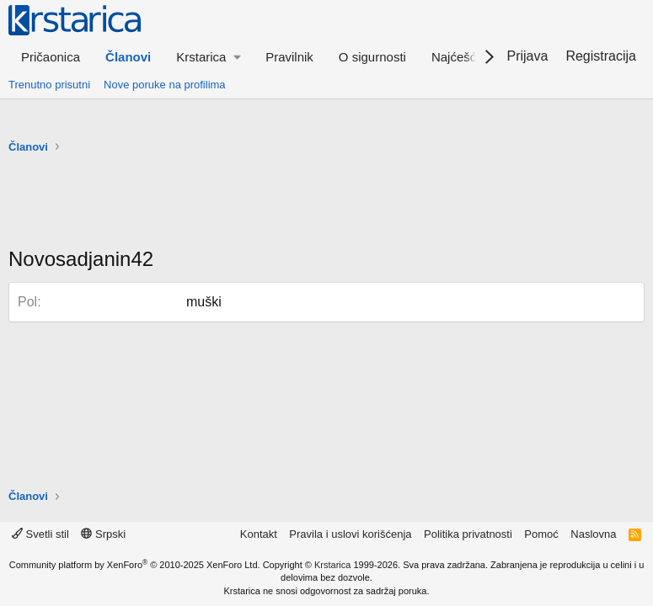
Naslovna (593, 534)
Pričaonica (50, 57)
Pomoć (541, 534)
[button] (208, 56)
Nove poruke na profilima (165, 84)
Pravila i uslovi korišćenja (350, 534)
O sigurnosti (372, 57)
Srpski (103, 534)
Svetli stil (40, 534)
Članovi (128, 57)
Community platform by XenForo (134, 565)
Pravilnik (289, 57)
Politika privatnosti (468, 534)
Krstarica (332, 565)
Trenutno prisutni (49, 84)
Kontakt (258, 534)
